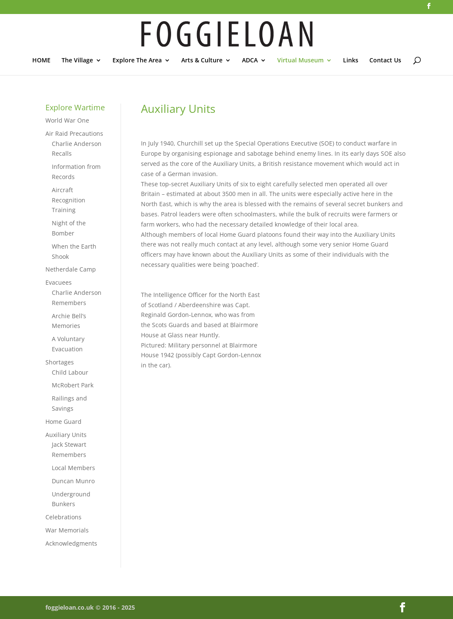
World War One (67, 120)
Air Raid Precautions (74, 133)
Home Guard (63, 421)
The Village (77, 60)
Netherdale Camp (70, 269)
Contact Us (385, 60)
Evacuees (58, 282)
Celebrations (63, 517)
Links (350, 60)
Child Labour (70, 372)
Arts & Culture (201, 60)
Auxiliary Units (66, 435)
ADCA (250, 60)
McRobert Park (72, 385)
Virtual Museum (300, 60)
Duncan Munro (73, 481)
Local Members (73, 468)
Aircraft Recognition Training (68, 200)
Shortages (59, 362)
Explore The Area (137, 60)
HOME (41, 60)
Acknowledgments (71, 543)
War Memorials (67, 530)
